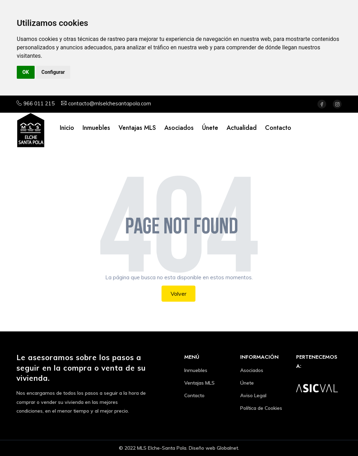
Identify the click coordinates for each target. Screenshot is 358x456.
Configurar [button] (53, 72)
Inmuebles (96, 127)
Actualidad (242, 127)
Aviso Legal (253, 395)
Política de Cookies (261, 408)
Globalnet (227, 448)
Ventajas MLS (137, 127)
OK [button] (25, 72)
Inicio (67, 127)
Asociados (179, 127)
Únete (210, 127)
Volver (178, 293)
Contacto (278, 127)
